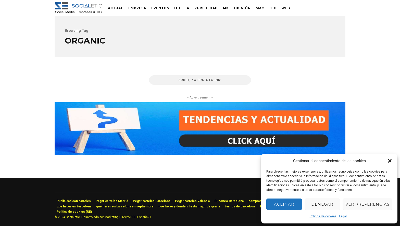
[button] (389, 160)
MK (226, 8)
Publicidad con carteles (74, 201)
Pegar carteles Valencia (192, 201)
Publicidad (206, 8)
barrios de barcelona (240, 206)
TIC (273, 8)
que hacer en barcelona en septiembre (125, 206)
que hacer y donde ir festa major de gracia (189, 206)
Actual (115, 8)
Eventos (160, 8)
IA (187, 8)
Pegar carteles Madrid (112, 201)
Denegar (322, 204)
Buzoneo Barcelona (229, 201)
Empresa (137, 8)
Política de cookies (323, 216)
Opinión (242, 8)
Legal (343, 216)
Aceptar (284, 204)
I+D (177, 8)
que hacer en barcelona (74, 206)
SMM (260, 8)
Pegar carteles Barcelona (151, 201)
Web (285, 8)
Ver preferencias (367, 204)
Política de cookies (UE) (74, 212)
